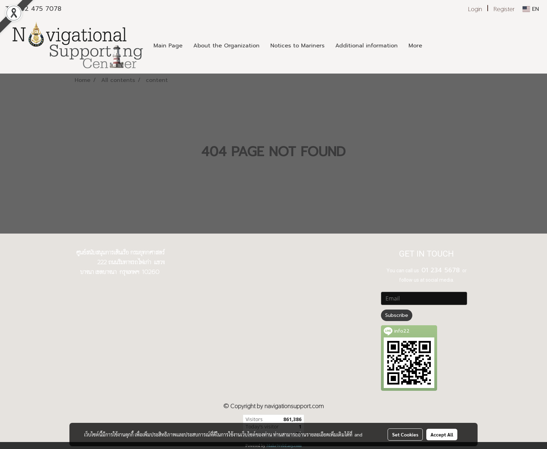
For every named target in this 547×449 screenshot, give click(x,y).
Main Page (167, 45)
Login (475, 9)
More (415, 45)
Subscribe (396, 315)
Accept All (441, 434)
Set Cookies (405, 434)
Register (504, 9)
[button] (433, 45)
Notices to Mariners (297, 45)
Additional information (366, 45)
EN (531, 9)
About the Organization (226, 45)
